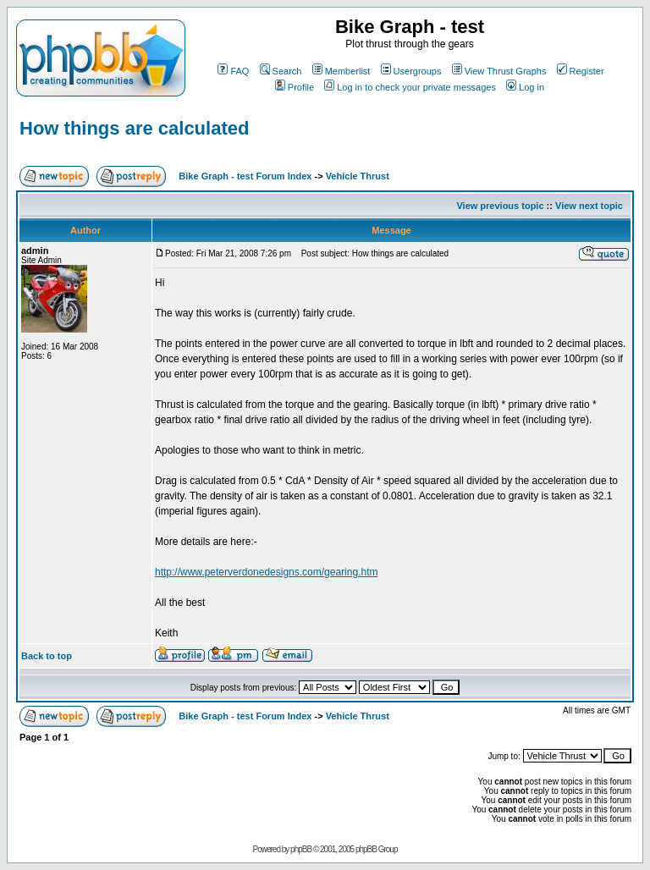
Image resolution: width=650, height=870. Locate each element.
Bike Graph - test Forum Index (245, 176)
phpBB (300, 849)
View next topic (589, 206)
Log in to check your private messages (410, 87)
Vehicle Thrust (357, 176)
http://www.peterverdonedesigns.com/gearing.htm (266, 572)
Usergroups (411, 71)
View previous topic (499, 206)
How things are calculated (134, 128)
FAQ (233, 71)
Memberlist (341, 71)
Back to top (46, 656)
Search (281, 71)
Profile (294, 87)
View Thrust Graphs (499, 71)
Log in (525, 87)
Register (580, 71)
